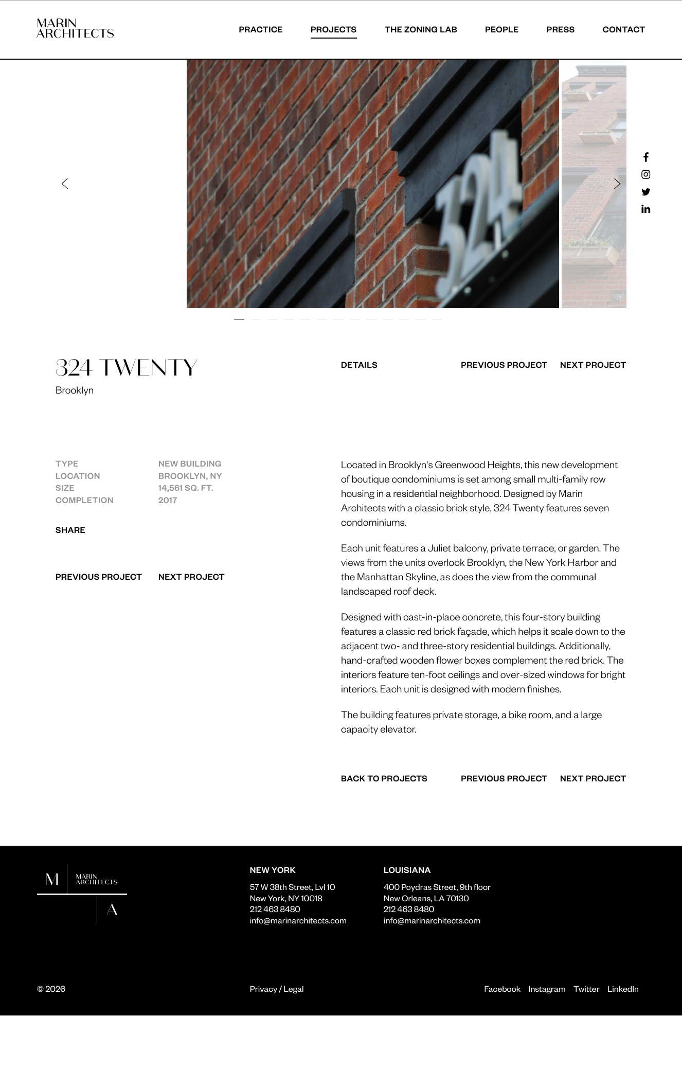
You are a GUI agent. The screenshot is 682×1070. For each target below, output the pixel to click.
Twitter (586, 988)
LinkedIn (623, 988)
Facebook (502, 988)
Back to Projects (384, 778)
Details (359, 365)
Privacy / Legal (277, 988)
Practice (260, 29)
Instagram (547, 988)
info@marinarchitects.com (298, 920)
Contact (623, 29)
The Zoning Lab (420, 29)
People (501, 29)
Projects (333, 29)
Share (70, 529)
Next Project (191, 576)
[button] (203, 184)
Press (560, 29)
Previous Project (99, 576)
